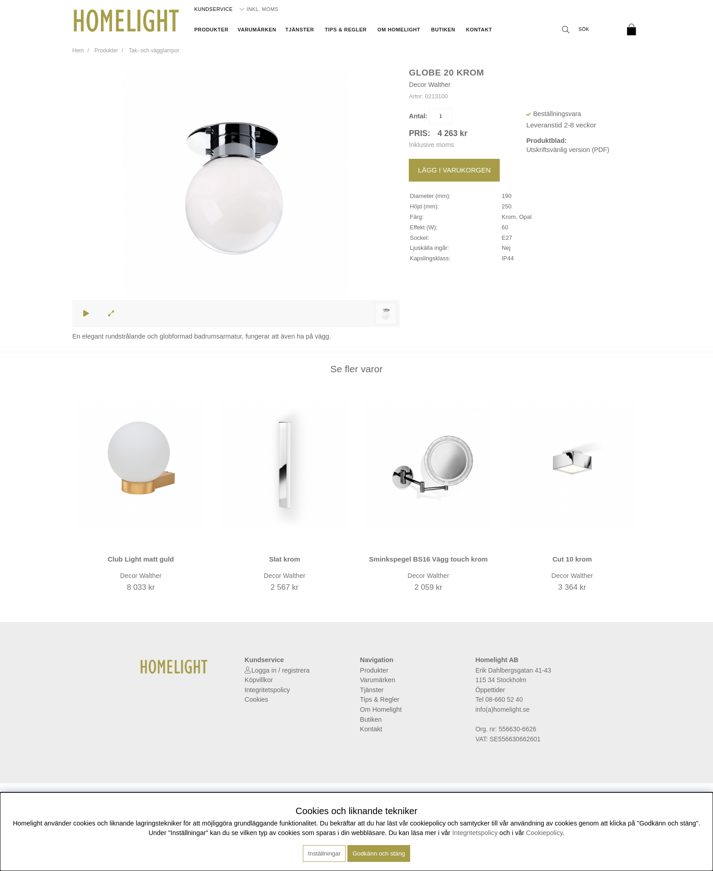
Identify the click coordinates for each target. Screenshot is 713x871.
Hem (78, 50)
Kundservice (213, 9)
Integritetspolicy (267, 690)
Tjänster (299, 29)
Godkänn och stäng (378, 853)
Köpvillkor (259, 680)
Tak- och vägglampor (154, 50)
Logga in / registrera (280, 670)
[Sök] (588, 29)
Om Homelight (398, 29)
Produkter (211, 29)
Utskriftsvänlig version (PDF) (567, 149)
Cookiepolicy (544, 832)
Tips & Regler (346, 29)
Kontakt (479, 29)
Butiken (443, 29)
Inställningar (324, 853)
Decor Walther (429, 84)
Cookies (256, 699)
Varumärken (257, 29)
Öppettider (490, 690)
